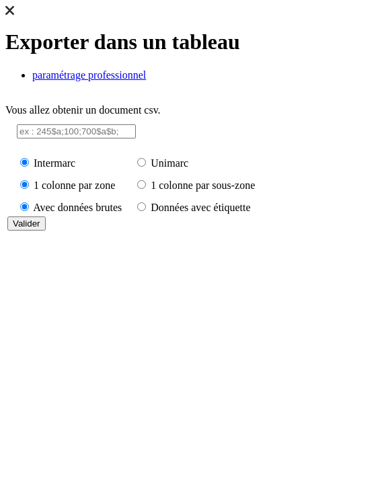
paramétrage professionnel (89, 75)
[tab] (206, 75)
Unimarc (169, 163)
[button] (9, 11)
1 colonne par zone (74, 185)
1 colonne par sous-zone (203, 185)
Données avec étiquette (200, 207)
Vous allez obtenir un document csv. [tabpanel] (193, 168)
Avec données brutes (77, 207)
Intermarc (54, 163)
